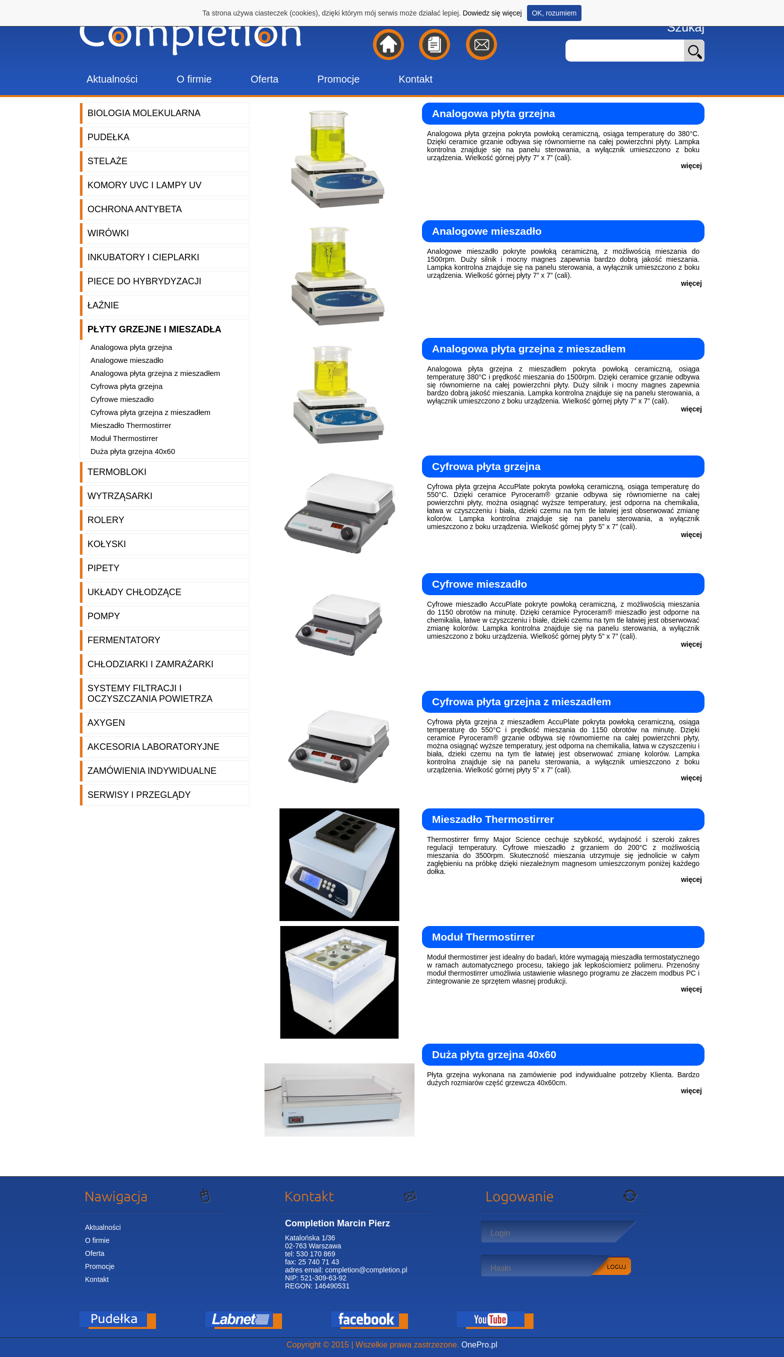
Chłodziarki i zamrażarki (151, 664)
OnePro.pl (480, 1344)
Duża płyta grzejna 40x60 (132, 451)
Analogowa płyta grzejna (131, 347)
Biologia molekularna (144, 113)
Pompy (104, 616)
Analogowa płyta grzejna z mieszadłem (155, 373)
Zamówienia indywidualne (152, 771)
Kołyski (107, 544)
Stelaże (108, 161)
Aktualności (112, 79)
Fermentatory (124, 640)
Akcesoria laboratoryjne (154, 747)
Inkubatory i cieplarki (144, 257)
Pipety (104, 568)
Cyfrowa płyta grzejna (126, 386)
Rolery (106, 520)
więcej (691, 166)
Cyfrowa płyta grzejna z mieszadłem (150, 412)
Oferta (264, 79)
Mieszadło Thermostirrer (130, 425)
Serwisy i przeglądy (139, 795)
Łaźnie (103, 305)
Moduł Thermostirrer (124, 438)
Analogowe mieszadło (127, 360)
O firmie (194, 79)
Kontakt (415, 79)
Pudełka (109, 137)
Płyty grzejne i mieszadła (155, 329)
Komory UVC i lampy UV (145, 185)
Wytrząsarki (120, 496)
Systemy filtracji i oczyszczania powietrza (150, 693)
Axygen (106, 723)
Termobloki (117, 472)
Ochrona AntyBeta (135, 209)
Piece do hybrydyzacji (145, 281)
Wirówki (108, 233)
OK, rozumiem (554, 13)
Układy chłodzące (135, 592)
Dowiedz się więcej (492, 13)
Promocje (339, 79)
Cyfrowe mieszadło (122, 399)
